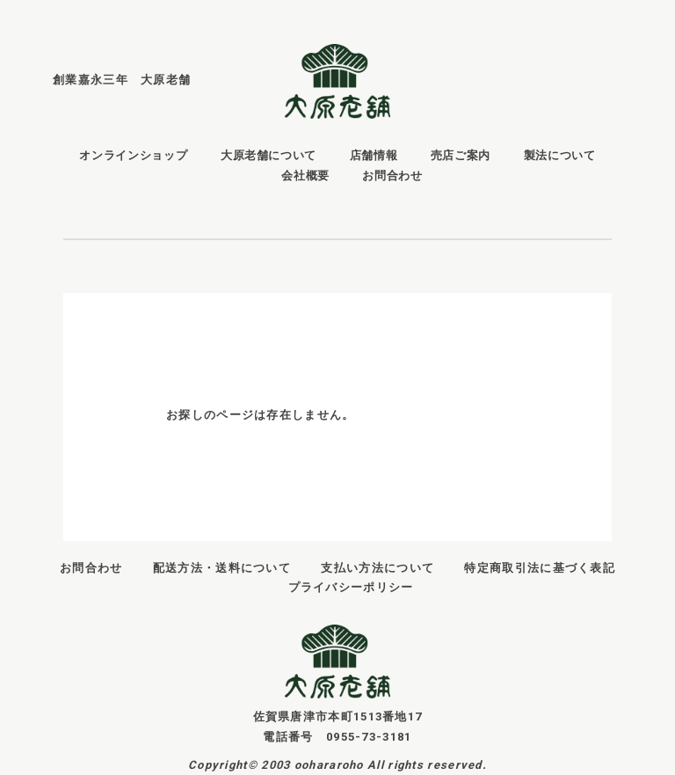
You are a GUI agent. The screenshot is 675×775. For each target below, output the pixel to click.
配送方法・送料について (222, 567)
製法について (560, 155)
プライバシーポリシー (351, 587)
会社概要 (305, 175)
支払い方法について (377, 567)
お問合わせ (392, 175)
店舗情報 (374, 155)
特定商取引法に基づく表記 (539, 567)
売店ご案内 (460, 155)
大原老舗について (268, 155)
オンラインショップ (133, 155)
